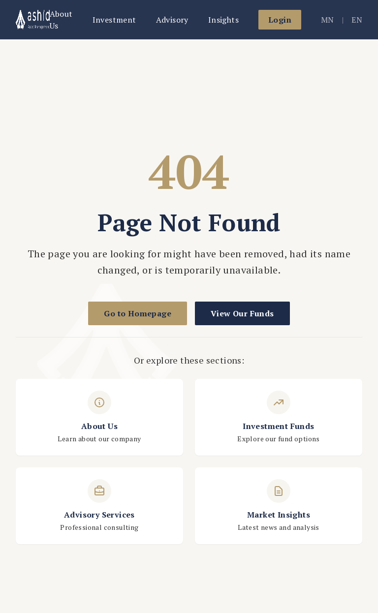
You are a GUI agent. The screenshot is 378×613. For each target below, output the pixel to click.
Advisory (172, 19)
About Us (61, 19)
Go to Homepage (137, 313)
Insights (223, 19)
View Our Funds (242, 313)
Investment (114, 19)
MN (327, 19)
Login (279, 19)
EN (356, 19)
